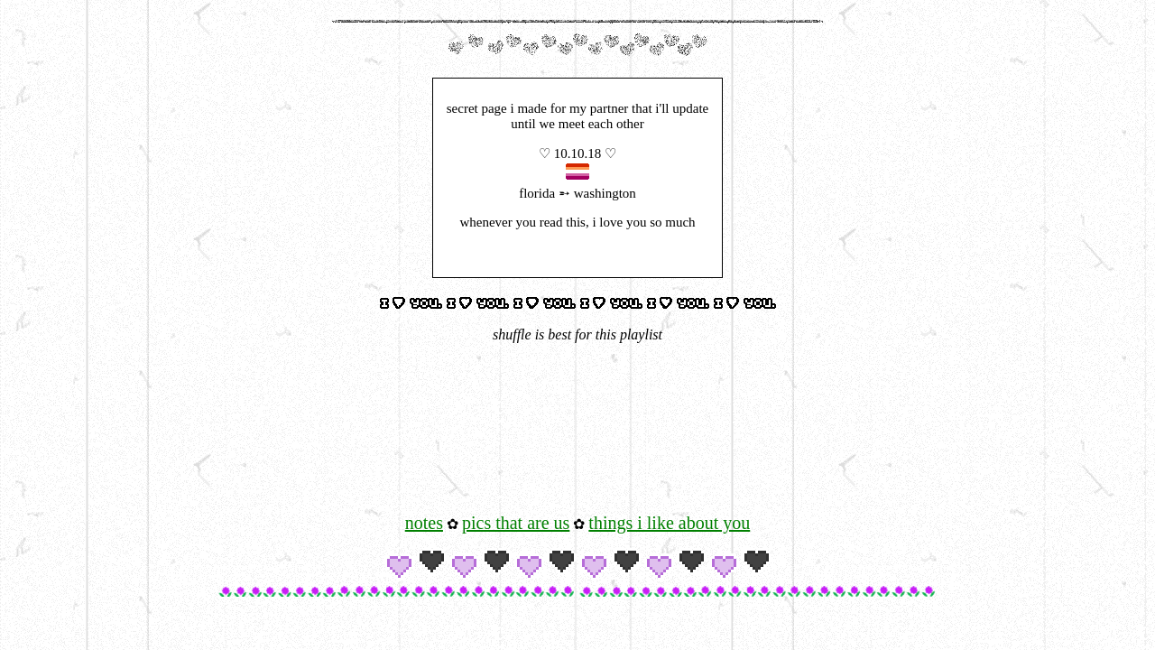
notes (424, 523)
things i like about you (669, 523)
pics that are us (515, 523)
